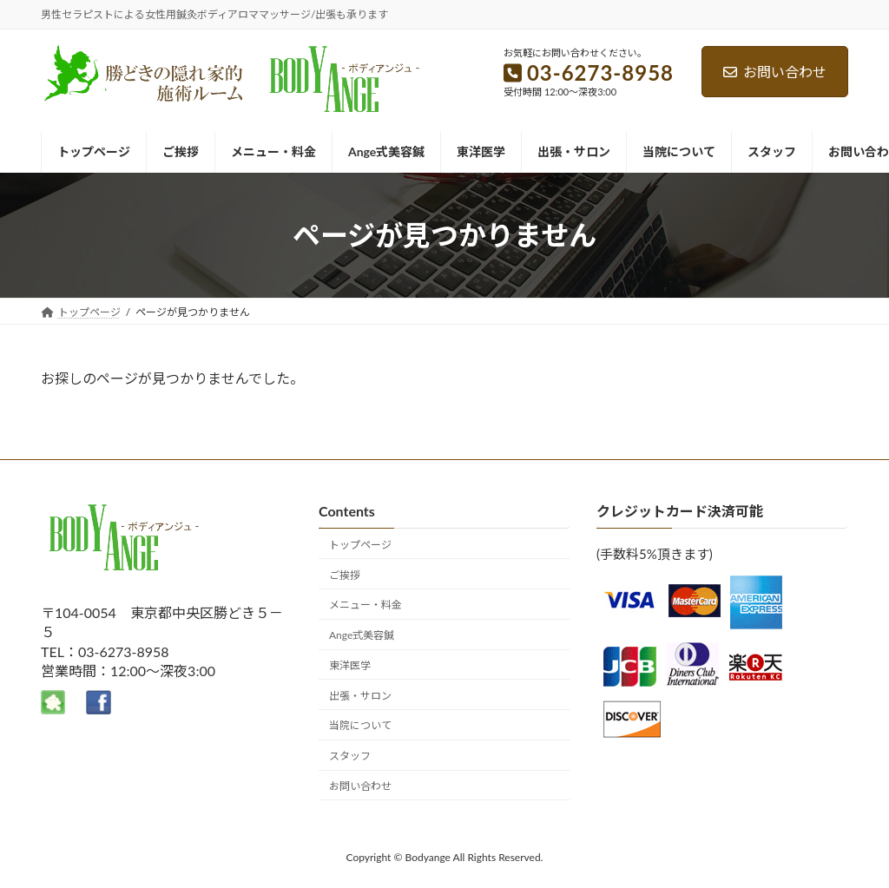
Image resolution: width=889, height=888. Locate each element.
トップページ (360, 544)
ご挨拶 (344, 575)
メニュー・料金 (365, 605)
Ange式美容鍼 (361, 634)
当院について (360, 726)
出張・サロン (360, 695)
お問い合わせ (774, 71)
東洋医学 (350, 665)
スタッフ (350, 755)
